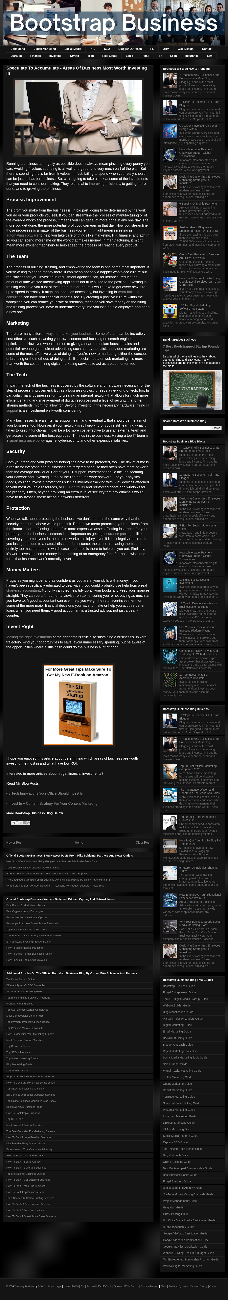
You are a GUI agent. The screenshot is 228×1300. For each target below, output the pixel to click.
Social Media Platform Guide (180, 1135)
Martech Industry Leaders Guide (183, 1018)
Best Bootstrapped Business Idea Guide (187, 1168)
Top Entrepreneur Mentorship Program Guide (190, 1259)
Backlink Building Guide (177, 1038)
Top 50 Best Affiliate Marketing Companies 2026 (198, 767)
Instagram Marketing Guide (179, 1116)
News (67, 1286)
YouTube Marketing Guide (179, 1096)
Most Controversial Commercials (25, 1015)
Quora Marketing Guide (177, 1083)
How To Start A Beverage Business (26, 1167)
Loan (173, 55)
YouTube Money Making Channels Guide (188, 1194)
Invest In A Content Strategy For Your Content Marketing (53, 803)
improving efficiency (104, 184)
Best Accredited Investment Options (26, 917)
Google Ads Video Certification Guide (186, 1240)
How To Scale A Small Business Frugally (29, 953)
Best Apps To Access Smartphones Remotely (32, 923)
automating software (22, 235)
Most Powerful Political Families (24, 1125)
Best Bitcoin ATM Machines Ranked (26, 905)
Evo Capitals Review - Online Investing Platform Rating (197, 629)
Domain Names (150, 1286)
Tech (90, 55)
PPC (93, 48)
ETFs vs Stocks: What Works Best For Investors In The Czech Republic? (47, 873)
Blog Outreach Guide (176, 1155)
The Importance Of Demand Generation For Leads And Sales (199, 791)
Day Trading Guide (17, 1070)
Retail (145, 55)
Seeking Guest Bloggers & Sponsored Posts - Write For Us (198, 229)
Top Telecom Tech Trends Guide (183, 1148)
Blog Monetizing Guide (19, 1064)
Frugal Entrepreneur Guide (179, 992)
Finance (35, 55)
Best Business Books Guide (180, 1174)
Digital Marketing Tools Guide (181, 1051)
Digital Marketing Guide (177, 1025)
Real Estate (109, 55)
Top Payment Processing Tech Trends (28, 1021)
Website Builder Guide (177, 1005)
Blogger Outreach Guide (178, 1044)
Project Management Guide (180, 1200)
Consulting (18, 48)
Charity (203, 1286)
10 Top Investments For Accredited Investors (193, 676)
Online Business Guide (177, 1161)
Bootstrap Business (24, 1286)
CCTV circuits (74, 487)
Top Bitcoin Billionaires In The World (27, 929)
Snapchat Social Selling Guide (181, 1103)
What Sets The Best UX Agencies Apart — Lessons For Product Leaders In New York (55, 885)
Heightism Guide (173, 1207)
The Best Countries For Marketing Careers (30, 1131)
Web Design (186, 48)
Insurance (191, 55)
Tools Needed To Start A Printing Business (30, 1198)
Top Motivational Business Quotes (25, 1173)
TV (99, 1286)
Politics (173, 1286)
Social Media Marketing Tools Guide (185, 1057)
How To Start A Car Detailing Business (28, 1179)
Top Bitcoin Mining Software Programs (28, 997)
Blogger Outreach (130, 48)
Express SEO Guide (175, 1142)
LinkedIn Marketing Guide (179, 1122)
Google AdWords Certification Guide (185, 1233)
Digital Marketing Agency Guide (182, 1187)
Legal (59, 1286)
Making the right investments (29, 637)
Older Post (143, 842)
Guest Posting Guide (176, 1214)
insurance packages (119, 534)
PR (152, 48)
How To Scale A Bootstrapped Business (28, 1204)
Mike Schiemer (46, 1286)
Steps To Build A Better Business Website (30, 1076)
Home (79, 842)
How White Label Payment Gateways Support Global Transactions (195, 153)
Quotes (118, 1286)
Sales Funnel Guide (175, 1064)
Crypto (74, 55)
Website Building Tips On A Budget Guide (188, 1253)
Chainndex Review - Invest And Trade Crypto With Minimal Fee (198, 652)
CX (82, 1286)
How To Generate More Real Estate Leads (30, 1082)
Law (209, 55)
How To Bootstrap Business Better (25, 1192)
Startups (16, 55)
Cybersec (183, 1286)
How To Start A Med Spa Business (25, 1185)
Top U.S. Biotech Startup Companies (27, 1009)
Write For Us (131, 1286)
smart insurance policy (27, 440)
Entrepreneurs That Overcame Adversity (29, 1149)
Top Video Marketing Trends (22, 1058)
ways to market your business (69, 334)
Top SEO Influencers (18, 1052)
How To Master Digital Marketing (24, 947)
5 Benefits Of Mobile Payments (198, 203)
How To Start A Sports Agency (23, 1161)
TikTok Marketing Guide (177, 1129)
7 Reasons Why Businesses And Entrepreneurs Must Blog (199, 76)
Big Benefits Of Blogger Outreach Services (30, 1094)
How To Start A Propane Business (25, 1155)
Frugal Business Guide (177, 1181)
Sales (129, 55)
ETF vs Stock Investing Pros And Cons (28, 941)
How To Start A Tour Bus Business (25, 1210)
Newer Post (14, 842)
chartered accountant (23, 590)
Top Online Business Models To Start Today (31, 1100)
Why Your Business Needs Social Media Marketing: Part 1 (199, 923)
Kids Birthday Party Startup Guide (25, 1143)
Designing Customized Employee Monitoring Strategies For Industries (199, 180)
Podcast (91, 1286)
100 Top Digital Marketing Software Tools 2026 (195, 307)
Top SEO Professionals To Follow (25, 1088)
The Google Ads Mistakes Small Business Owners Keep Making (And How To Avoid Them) (58, 879)
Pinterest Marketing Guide (179, 1109)
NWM (75, 1286)
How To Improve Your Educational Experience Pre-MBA (200, 896)
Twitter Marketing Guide (177, 1077)
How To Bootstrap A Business (23, 1113)
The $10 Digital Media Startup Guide (185, 999)
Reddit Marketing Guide (177, 1090)
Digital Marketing (45, 48)
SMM (164, 1286)
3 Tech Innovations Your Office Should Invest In (46, 793)
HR (160, 55)
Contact (207, 48)
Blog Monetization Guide (178, 1012)
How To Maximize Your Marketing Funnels (30, 1033)
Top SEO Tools (14, 1118)
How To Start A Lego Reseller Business (28, 1137)
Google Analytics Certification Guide (185, 1246)
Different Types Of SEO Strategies (26, 985)
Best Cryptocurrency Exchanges (24, 911)
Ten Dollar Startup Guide (20, 979)
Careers (194, 1286)
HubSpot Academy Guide (178, 1227)
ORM (166, 48)
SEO (107, 48)
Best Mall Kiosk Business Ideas (24, 1106)
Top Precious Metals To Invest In (24, 1028)
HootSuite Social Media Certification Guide (189, 1220)
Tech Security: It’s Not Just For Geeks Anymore (33, 867)
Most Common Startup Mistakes (24, 1040)
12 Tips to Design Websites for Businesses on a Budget (198, 605)
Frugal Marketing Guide (19, 1003)
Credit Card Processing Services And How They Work (199, 256)
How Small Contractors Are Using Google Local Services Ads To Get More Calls (51, 861)
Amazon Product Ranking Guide (24, 991)
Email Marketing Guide (177, 1031)
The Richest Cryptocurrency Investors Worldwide (34, 935)
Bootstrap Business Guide (179, 986)
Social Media (72, 48)
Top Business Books (18, 1046)
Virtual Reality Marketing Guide (182, 1070)
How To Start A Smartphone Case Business (31, 1216)
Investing (55, 55)
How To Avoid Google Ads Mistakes (26, 959)
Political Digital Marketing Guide (182, 1266)
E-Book (107, 1286)
